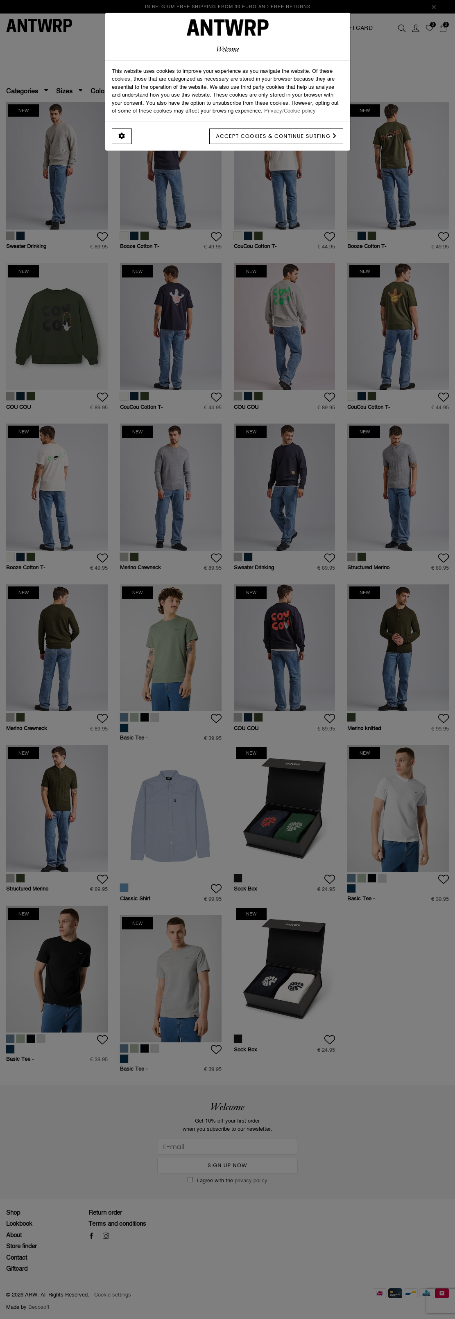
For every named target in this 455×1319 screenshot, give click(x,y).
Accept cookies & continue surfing (276, 136)
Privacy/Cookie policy (290, 110)
